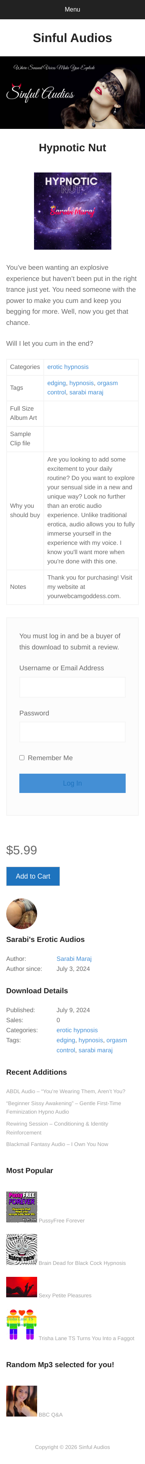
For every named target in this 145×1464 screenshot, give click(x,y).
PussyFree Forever (62, 1220)
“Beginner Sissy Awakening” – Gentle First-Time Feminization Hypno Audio (63, 1107)
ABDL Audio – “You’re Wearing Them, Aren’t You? (65, 1091)
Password (34, 713)
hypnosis (81, 383)
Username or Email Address (61, 668)
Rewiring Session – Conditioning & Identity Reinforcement (57, 1128)
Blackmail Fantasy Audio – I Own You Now (57, 1144)
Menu (72, 9)
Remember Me (46, 758)
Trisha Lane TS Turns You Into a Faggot (87, 1338)
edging (56, 383)
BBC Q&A (51, 1415)
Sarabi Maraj (74, 959)
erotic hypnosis (68, 367)
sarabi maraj (86, 392)
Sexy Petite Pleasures (65, 1295)
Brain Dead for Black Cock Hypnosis (82, 1263)
